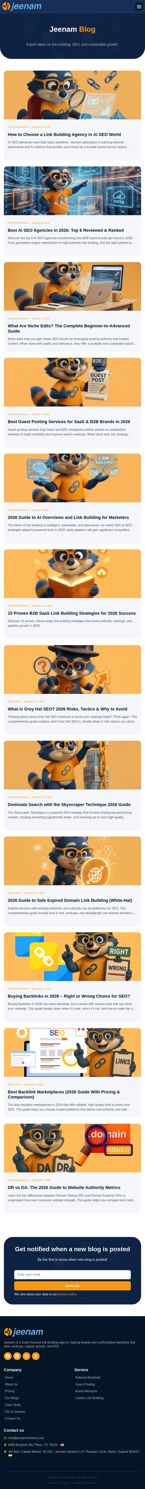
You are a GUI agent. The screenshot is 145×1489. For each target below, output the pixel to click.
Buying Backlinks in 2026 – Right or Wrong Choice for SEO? (69, 996)
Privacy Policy (59, 1483)
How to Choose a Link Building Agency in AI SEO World (64, 134)
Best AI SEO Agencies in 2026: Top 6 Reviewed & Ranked (66, 230)
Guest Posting (85, 1384)
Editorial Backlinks (88, 1377)
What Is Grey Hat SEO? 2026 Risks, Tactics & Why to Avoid (67, 709)
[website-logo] (21, 6)
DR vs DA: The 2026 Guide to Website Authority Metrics (64, 1187)
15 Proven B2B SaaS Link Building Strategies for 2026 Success (72, 613)
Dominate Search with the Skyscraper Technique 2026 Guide (69, 804)
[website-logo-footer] (23, 1332)
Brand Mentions (86, 1391)
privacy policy (67, 1294)
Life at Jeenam (15, 1411)
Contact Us (12, 1418)
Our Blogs (12, 1398)
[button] (139, 6)
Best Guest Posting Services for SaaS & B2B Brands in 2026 (69, 421)
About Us (11, 1384)
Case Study (13, 1404)
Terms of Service (84, 1483)
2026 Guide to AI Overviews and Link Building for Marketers (68, 517)
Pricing (9, 1391)
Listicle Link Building (89, 1398)
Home (9, 1377)
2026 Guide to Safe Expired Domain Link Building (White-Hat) (70, 900)
